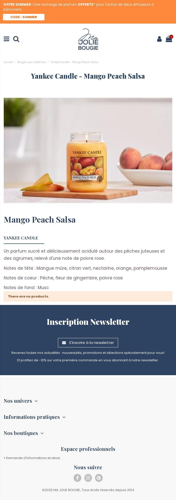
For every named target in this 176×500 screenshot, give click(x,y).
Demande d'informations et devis (32, 458)
